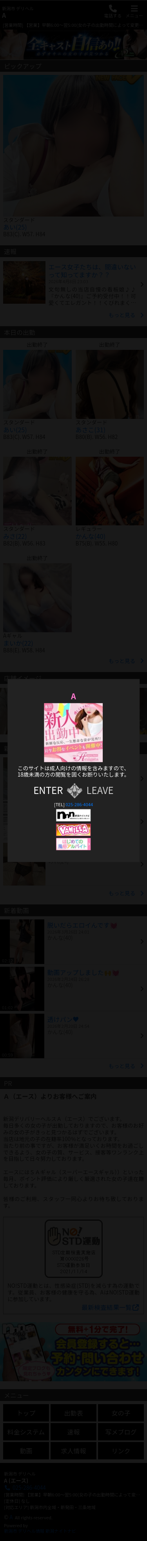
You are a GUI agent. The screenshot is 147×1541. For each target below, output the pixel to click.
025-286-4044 (79, 804)
